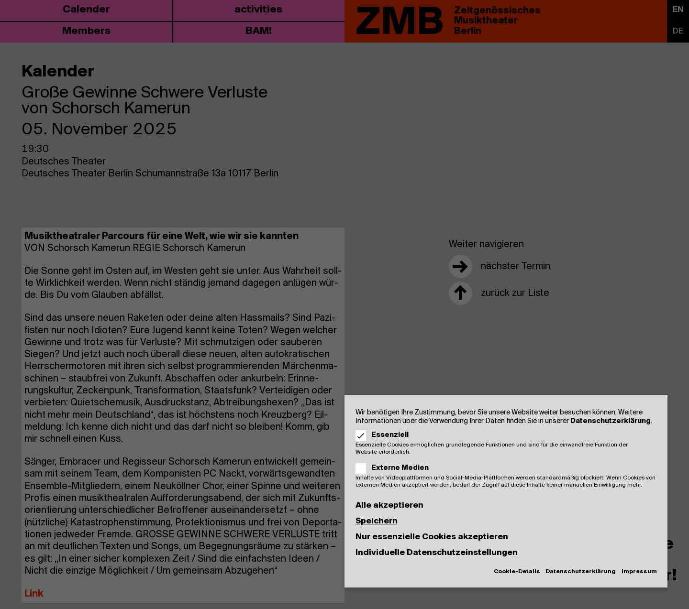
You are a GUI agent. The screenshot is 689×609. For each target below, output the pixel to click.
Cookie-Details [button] (517, 572)
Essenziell (385, 435)
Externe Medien (395, 468)
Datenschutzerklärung (610, 421)
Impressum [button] (639, 572)
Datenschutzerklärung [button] (580, 572)
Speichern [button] (377, 521)
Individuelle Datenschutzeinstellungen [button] (437, 552)
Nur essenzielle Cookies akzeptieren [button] (432, 537)
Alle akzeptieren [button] (389, 505)
